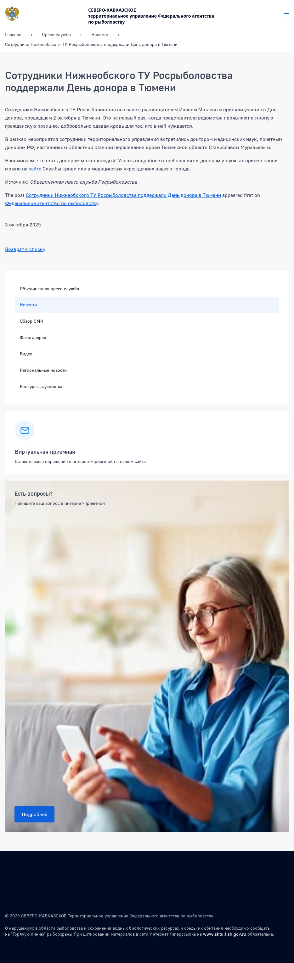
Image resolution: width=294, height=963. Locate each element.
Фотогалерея (33, 337)
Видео (26, 353)
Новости (28, 304)
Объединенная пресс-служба (49, 288)
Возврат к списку (25, 249)
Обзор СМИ (31, 321)
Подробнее (34, 814)
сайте (35, 168)
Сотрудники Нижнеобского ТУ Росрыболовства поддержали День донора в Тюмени (123, 195)
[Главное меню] (283, 13)
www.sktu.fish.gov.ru (224, 934)
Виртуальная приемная (45, 451)
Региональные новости (43, 370)
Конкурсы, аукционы (41, 386)
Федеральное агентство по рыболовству (51, 203)
